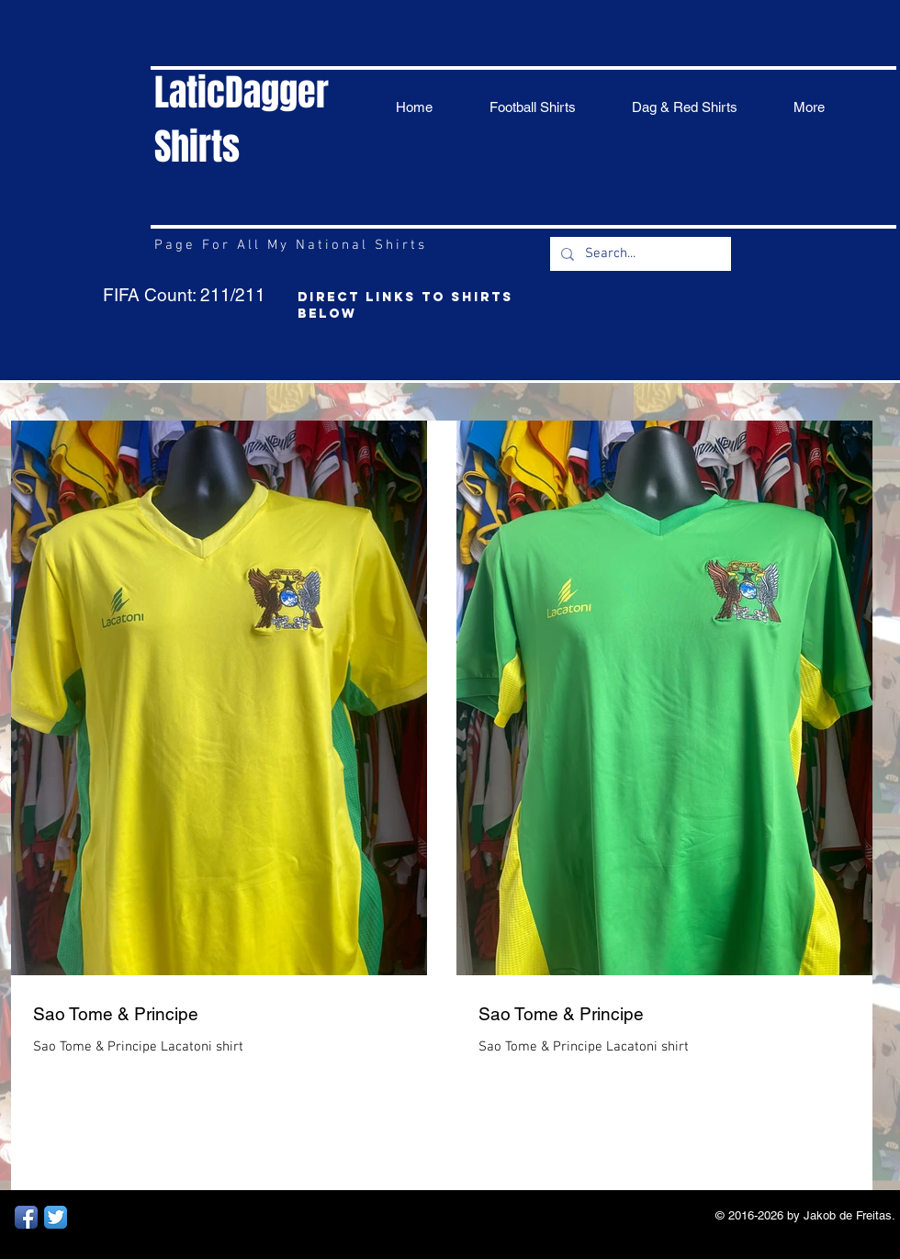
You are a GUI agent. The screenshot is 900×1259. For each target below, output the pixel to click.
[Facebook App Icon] (26, 1217)
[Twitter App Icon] (55, 1217)
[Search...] (638, 254)
